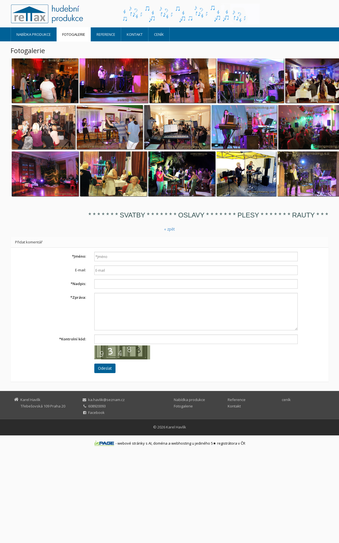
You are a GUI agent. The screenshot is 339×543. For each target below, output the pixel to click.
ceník (159, 34)
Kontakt (135, 34)
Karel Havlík (176, 427)
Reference (106, 34)
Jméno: (79, 256)
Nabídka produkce (33, 34)
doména (160, 443)
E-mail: (80, 269)
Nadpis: (78, 283)
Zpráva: (78, 297)
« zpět (169, 229)
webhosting (181, 443)
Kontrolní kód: (72, 339)
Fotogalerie (73, 34)
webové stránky (131, 443)
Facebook (96, 412)
